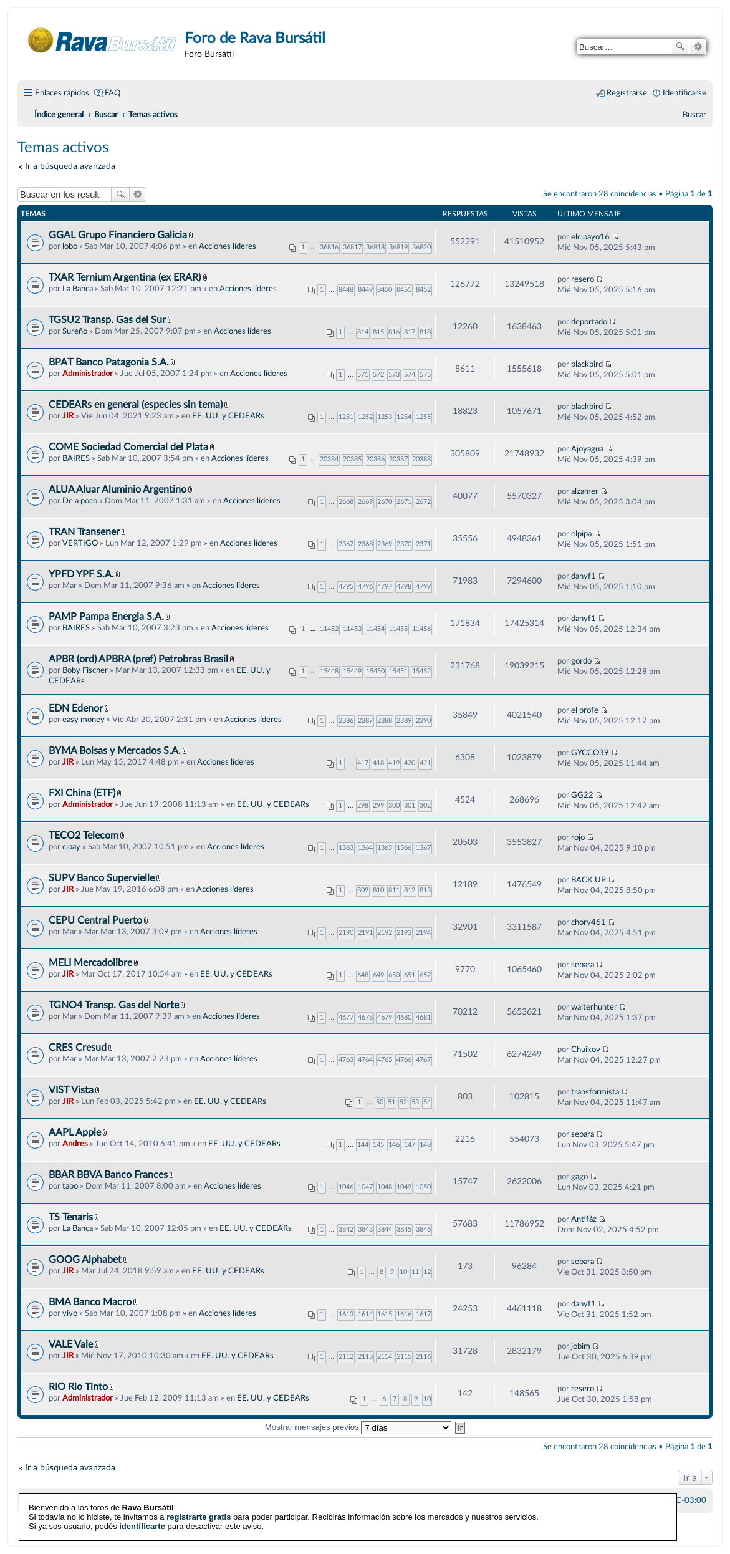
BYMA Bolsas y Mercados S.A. (115, 751)
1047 (365, 1187)
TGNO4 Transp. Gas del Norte (114, 1005)
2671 (403, 501)
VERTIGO (80, 543)
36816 (329, 247)
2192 (384, 932)
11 (415, 1271)
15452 (421, 671)
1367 (423, 847)
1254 (403, 416)
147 (409, 1144)
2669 (365, 501)
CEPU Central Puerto (95, 920)
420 (409, 763)
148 (425, 1144)
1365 (384, 847)
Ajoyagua (587, 449)
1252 (365, 416)
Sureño (74, 331)
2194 (423, 932)
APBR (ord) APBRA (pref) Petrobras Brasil (138, 659)
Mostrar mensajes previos (358, 1427)
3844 (384, 1229)
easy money (83, 719)
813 (425, 890)
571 (362, 374)
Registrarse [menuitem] (627, 93)
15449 (352, 671)
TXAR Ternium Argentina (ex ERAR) (126, 277)
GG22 (582, 795)
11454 (375, 628)
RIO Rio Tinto (78, 1387)
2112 (346, 1356)
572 (378, 374)
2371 (423, 544)
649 (378, 975)
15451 (398, 671)
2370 (403, 544)
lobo (69, 246)
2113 (365, 1356)
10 (403, 1271)
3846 (423, 1229)
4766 (403, 1059)
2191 (365, 932)
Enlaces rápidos (62, 93)
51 (391, 1102)
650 (394, 975)
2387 (365, 720)
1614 (365, 1314)
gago (579, 1176)
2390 (423, 720)
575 (425, 374)
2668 (346, 501)
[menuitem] (694, 114)
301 (409, 805)
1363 (346, 847)
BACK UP (588, 880)
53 (415, 1102)
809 (362, 890)
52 (403, 1102)
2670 (384, 501)
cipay (71, 846)
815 (378, 332)
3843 (365, 1229)
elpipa (581, 533)
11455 (398, 628)
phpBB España (408, 1529)
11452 (329, 628)
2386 (346, 720)
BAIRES (76, 458)
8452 (423, 289)
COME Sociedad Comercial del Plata (128, 447)
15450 (375, 671)
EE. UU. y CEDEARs (228, 416)
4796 (365, 586)
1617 (423, 1314)
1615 (384, 1314)
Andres (75, 1143)
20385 (352, 459)
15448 (329, 671)
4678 (365, 1017)
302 (425, 805)
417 (362, 763)
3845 (403, 1229)
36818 (375, 247)
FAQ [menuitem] (112, 93)
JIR (68, 416)
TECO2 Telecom (83, 836)
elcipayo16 (590, 237)
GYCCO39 (590, 752)
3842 (346, 1229)
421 (425, 763)
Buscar (680, 46)
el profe (584, 710)
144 (362, 1144)
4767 (423, 1059)
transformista (595, 1092)
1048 (384, 1187)
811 (394, 890)
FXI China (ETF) (82, 793)
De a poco (79, 500)
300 (394, 805)
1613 (346, 1314)
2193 (403, 932)
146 (394, 1144)
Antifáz (584, 1219)
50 (379, 1102)
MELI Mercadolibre (90, 963)
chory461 (588, 922)
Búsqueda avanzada (697, 46)
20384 (329, 459)
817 (409, 332)
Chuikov (585, 1049)
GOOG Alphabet (85, 1260)
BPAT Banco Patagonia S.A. (109, 362)
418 (378, 763)
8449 (365, 289)
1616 (403, 1314)
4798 (403, 586)
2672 (423, 501)
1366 (403, 847)
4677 (346, 1017)
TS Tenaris (71, 1217)
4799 (423, 586)
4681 (423, 1017)
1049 (403, 1187)
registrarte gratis (198, 1502)
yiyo (69, 1313)
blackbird (587, 364)
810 (378, 890)
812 (409, 890)
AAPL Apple (75, 1132)
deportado (589, 321)
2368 (365, 544)
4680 (403, 1017)
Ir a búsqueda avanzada (70, 166)
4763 (346, 1059)
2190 (346, 932)
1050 (423, 1187)
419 (394, 763)
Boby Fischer (85, 670)
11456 (421, 628)
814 (362, 332)
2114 (384, 1356)
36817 (352, 247)
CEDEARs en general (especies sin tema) (136, 405)
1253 (384, 416)
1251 (346, 416)
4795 (346, 586)
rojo (578, 837)
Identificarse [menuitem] (684, 93)
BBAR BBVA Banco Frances (108, 1175)
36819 (398, 247)
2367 (346, 544)
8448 (346, 289)
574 (409, 374)
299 (378, 805)
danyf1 (583, 576)
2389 (403, 720)
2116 (423, 1356)
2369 (384, 544)
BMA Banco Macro (90, 1302)
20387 (398, 459)
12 (427, 1271)
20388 (421, 459)
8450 (384, 289)
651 (409, 975)
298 (362, 805)
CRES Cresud (78, 1048)
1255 (423, 416)
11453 (352, 628)
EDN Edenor (76, 708)
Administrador (87, 373)
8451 (403, 289)
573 (394, 374)
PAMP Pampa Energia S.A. (106, 617)
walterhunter (594, 1007)
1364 (365, 847)
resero (582, 279)
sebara (582, 964)
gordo (581, 661)
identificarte (142, 1511)
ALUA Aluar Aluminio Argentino (117, 490)
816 (394, 332)
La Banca (77, 288)
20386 (375, 459)
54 (427, 1102)
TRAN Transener (84, 532)
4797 (384, 586)
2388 (384, 720)
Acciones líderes (227, 246)
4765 (384, 1059)
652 (425, 975)
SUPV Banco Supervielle (102, 878)
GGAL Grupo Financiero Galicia (118, 235)
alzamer (584, 491)
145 (378, 1144)
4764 (365, 1059)
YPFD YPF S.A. (81, 574)
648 (362, 975)
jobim (580, 1346)
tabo (70, 1186)
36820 (421, 247)
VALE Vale (71, 1344)
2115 (403, 1356)
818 (425, 332)
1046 (346, 1187)
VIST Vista (71, 1090)
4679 (384, 1017)
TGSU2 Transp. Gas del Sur (107, 320)
